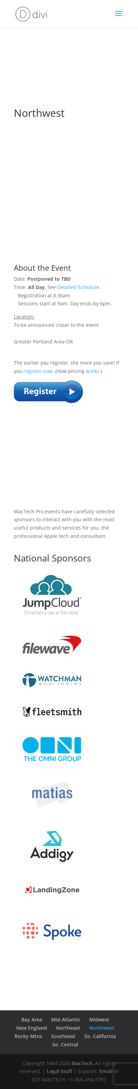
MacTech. (83, 1063)
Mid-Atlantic (65, 1019)
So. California (100, 1036)
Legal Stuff (59, 1071)
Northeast (68, 1028)
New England (31, 1028)
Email (105, 1071)
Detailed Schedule (78, 287)
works (92, 371)
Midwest (99, 1019)
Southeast (63, 1036)
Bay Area (31, 1019)
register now (38, 371)
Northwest (101, 1028)
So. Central (65, 1044)
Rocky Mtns (28, 1036)
